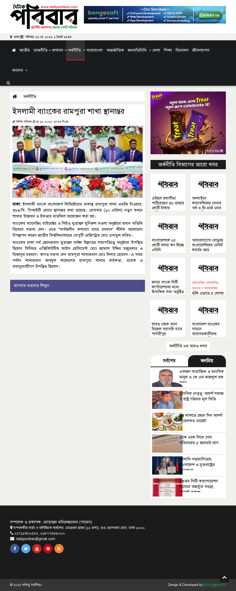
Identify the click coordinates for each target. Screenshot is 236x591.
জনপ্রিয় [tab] (207, 361)
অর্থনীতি (29, 96)
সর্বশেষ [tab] (169, 361)
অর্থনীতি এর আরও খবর (188, 346)
